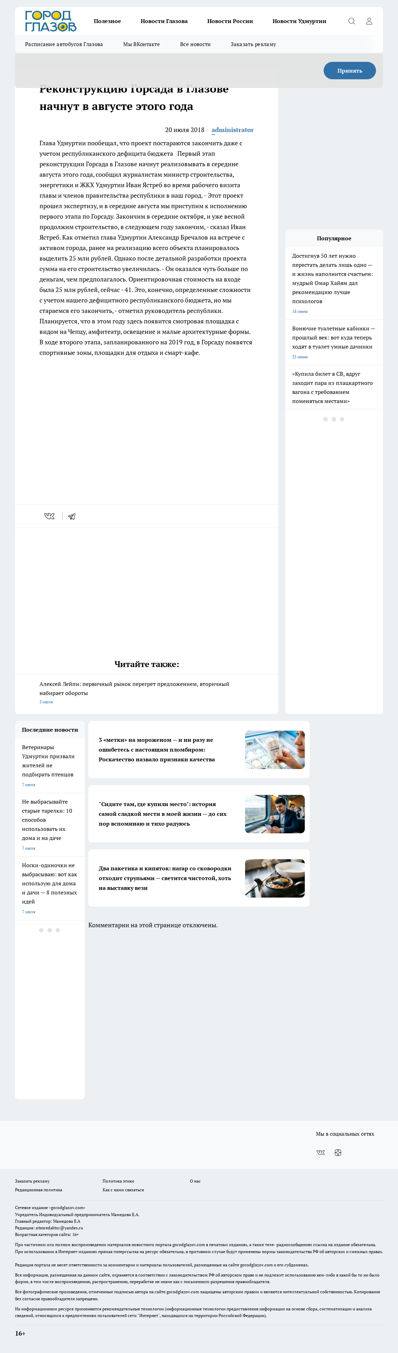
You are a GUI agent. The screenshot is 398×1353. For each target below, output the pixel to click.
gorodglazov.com (188, 1244)
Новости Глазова (164, 21)
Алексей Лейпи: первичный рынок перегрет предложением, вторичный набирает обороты (146, 693)
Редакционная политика (38, 1189)
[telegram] (74, 516)
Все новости (195, 44)
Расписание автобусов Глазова (64, 44)
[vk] (50, 516)
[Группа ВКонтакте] (320, 1153)
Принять (350, 70)
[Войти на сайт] (369, 21)
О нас (195, 1181)
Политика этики (118, 1181)
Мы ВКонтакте (141, 44)
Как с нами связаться (123, 1189)
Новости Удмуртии (299, 21)
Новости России (230, 21)
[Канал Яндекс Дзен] (338, 1153)
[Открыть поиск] (352, 21)
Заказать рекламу (253, 44)
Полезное (107, 21)
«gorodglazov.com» (67, 1207)
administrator (233, 129)
